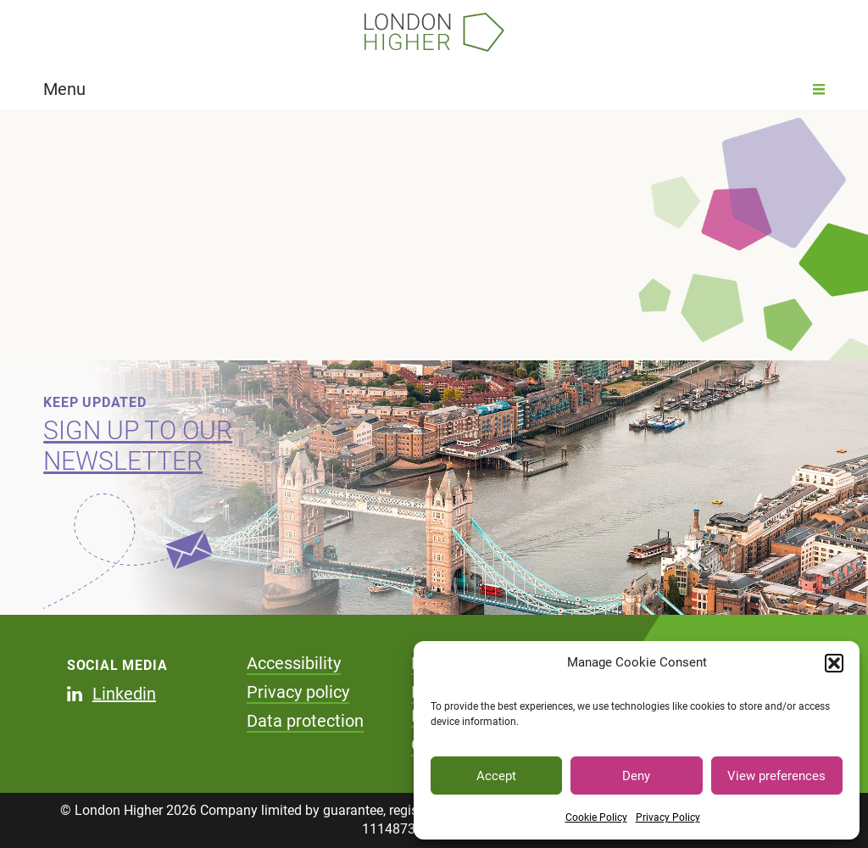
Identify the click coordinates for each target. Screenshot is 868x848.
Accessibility (294, 663)
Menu (434, 89)
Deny (636, 776)
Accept (496, 776)
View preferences (776, 776)
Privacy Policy (668, 817)
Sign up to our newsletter (137, 446)
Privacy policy (298, 692)
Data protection (305, 721)
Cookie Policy (596, 817)
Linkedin (124, 693)
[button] (834, 663)
